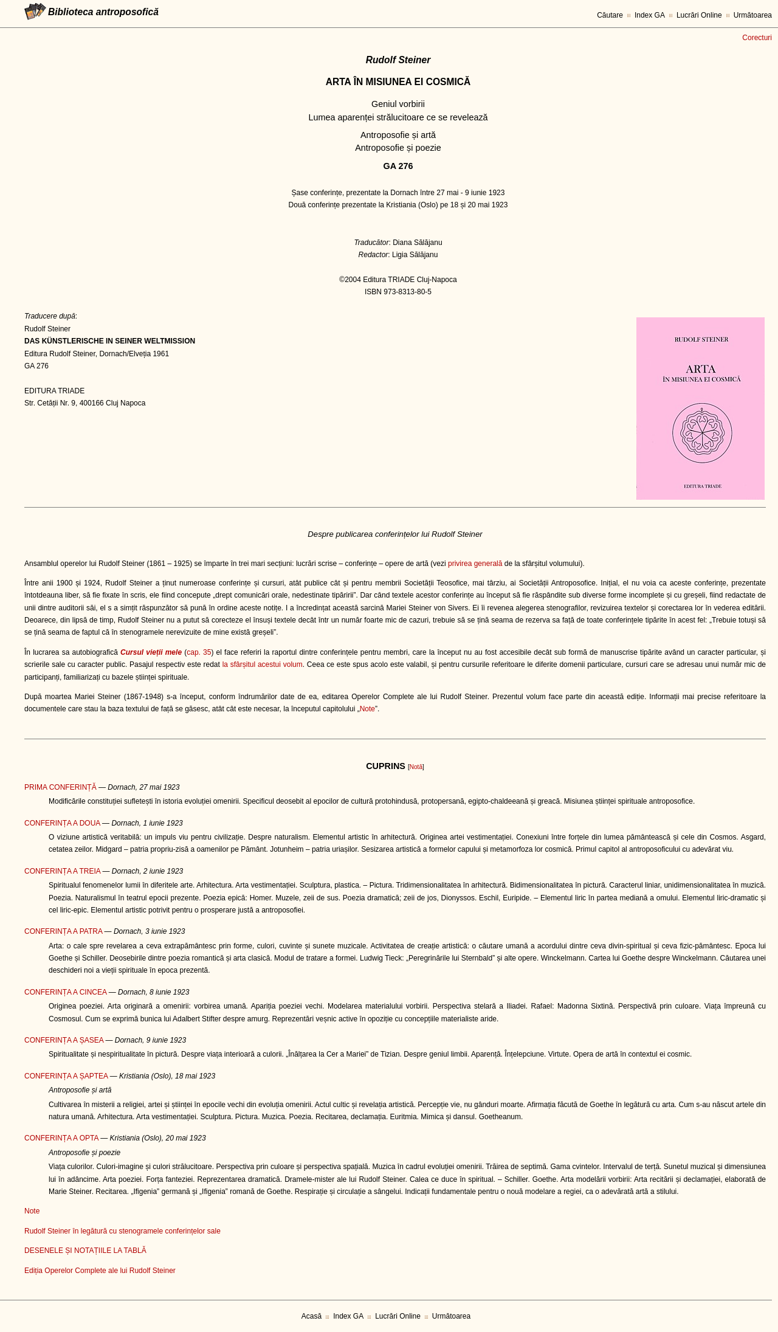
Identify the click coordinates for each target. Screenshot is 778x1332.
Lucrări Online (699, 15)
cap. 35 (199, 652)
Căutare (610, 15)
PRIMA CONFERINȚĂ (60, 787)
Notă (416, 767)
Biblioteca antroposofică (103, 12)
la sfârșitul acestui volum (262, 664)
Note (367, 709)
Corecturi (757, 37)
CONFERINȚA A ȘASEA (63, 1040)
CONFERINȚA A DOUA (62, 823)
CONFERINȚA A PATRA (63, 931)
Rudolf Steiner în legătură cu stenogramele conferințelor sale (122, 1231)
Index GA (650, 15)
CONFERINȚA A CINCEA (65, 992)
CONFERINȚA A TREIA (62, 871)
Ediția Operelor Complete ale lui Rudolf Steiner (100, 1270)
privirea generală (475, 563)
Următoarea (753, 15)
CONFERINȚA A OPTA (61, 1138)
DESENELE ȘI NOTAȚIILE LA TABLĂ (85, 1250)
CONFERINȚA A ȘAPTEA (66, 1076)
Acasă (311, 1316)
